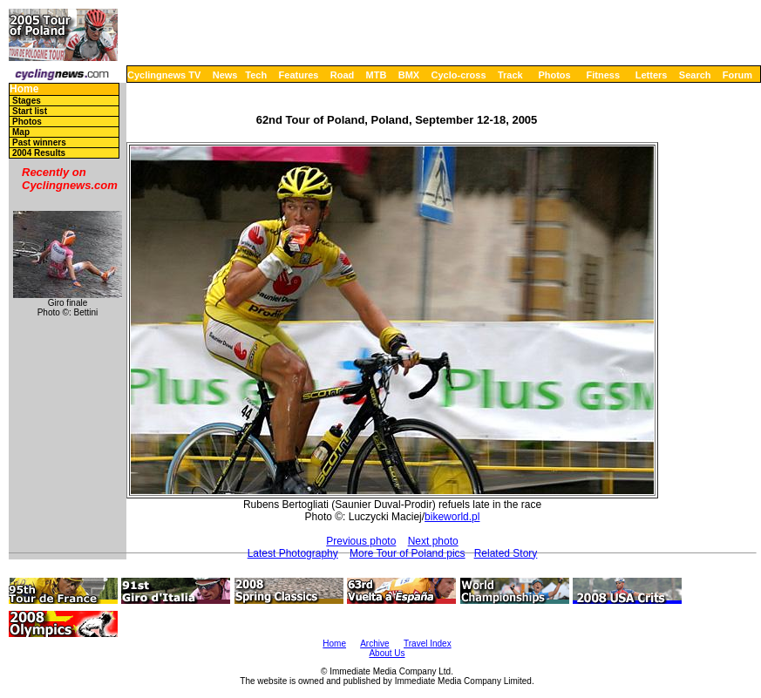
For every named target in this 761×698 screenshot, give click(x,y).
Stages (26, 100)
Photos (554, 75)
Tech (256, 75)
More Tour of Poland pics (407, 553)
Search (695, 75)
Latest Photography (293, 553)
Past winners (39, 142)
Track (510, 75)
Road (342, 75)
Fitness (603, 75)
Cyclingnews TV (163, 75)
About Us (386, 653)
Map (21, 132)
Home (24, 89)
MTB (376, 75)
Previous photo (361, 541)
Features (299, 75)
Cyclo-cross (458, 75)
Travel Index (428, 643)
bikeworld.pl (452, 517)
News (225, 75)
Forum (737, 75)
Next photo (433, 541)
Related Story (506, 553)
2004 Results (38, 153)
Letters (651, 75)
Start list (29, 111)
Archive (374, 643)
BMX (408, 75)
